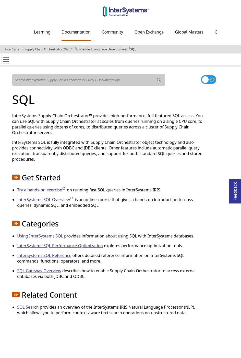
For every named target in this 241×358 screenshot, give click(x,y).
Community (112, 32)
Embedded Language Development (101, 49)
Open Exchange (149, 32)
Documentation (76, 32)
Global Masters (189, 32)
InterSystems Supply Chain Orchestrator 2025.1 (39, 49)
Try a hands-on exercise (41, 190)
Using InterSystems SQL (40, 236)
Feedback (235, 189)
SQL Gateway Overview (39, 271)
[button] (16, 177)
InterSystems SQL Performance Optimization (60, 245)
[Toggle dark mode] (208, 79)
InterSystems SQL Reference (44, 255)
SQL (133, 49)
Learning (42, 32)
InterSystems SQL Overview (45, 199)
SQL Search (28, 307)
